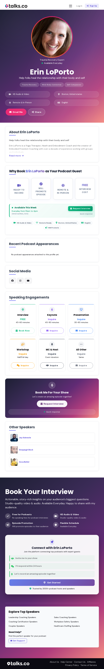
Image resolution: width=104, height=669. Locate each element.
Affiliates (91, 661)
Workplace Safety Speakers (66, 621)
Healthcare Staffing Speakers (67, 626)
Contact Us (79, 661)
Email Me (16, 112)
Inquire (52, 332)
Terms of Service (88, 665)
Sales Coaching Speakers (65, 617)
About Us (54, 661)
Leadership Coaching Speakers (22, 617)
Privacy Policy (72, 665)
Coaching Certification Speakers (23, 621)
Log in (79, 5)
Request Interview (80, 210)
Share (36, 112)
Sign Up (92, 6)
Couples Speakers (17, 626)
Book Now (23, 332)
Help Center (66, 661)
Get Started (52, 582)
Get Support (17, 640)
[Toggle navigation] (71, 6)
